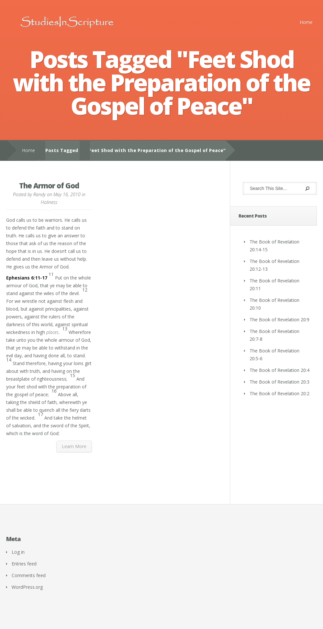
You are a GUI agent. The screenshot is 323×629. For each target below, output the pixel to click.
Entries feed (24, 564)
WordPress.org (27, 587)
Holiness (49, 202)
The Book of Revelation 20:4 (279, 370)
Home (306, 22)
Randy (39, 194)
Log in (18, 552)
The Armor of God (49, 185)
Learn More (74, 446)
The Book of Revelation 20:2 (279, 393)
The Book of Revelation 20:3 (279, 382)
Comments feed (29, 575)
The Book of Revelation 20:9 (279, 319)
